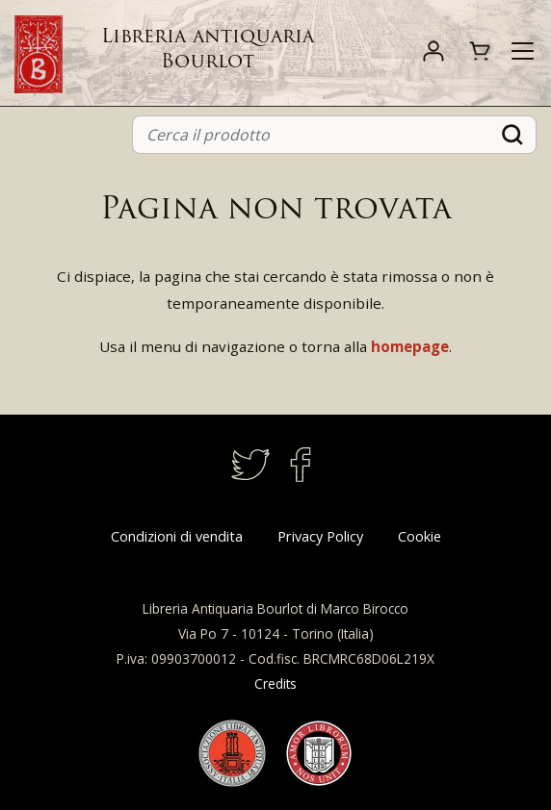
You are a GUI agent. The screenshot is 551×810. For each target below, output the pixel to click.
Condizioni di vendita (177, 536)
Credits (275, 683)
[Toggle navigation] (522, 51)
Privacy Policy (320, 536)
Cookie (419, 536)
